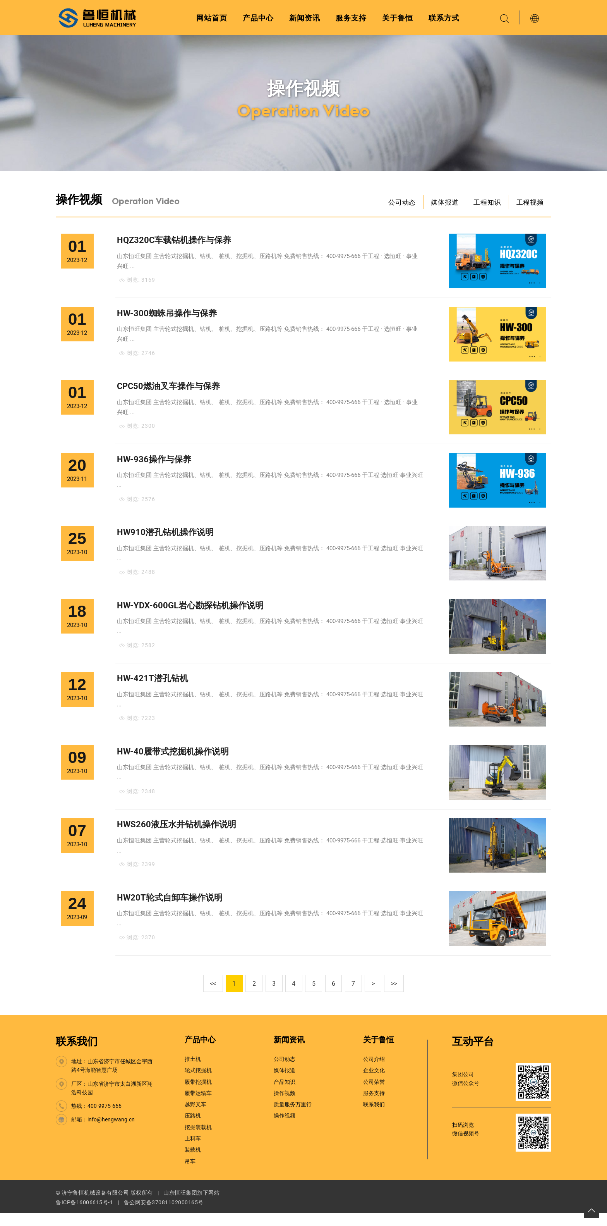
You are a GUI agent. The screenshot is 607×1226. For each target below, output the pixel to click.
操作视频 (284, 1106)
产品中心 (258, 18)
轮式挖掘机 (198, 1083)
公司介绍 (374, 1072)
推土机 (193, 1072)
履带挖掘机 (198, 1095)
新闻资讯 (304, 18)
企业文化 (374, 1083)
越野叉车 (195, 1117)
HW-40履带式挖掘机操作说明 (173, 761)
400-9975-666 (104, 1119)
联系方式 (444, 18)
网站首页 (211, 18)
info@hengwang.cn (111, 1133)
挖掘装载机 (198, 1140)
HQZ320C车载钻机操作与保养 (174, 242)
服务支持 (351, 18)
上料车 (193, 1152)
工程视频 (530, 203)
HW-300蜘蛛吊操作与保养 (167, 316)
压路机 (193, 1129)
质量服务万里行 (293, 1117)
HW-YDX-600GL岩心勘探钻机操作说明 (190, 613)
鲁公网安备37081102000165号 (164, 1215)
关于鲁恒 (397, 18)
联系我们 (77, 1055)
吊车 (190, 1174)
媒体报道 (442, 203)
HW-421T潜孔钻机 (153, 687)
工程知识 (486, 203)
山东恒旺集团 (180, 1206)
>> (401, 996)
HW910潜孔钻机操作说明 (165, 539)
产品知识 (284, 1095)
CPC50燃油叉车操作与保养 (168, 390)
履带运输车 (198, 1106)
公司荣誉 (374, 1095)
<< (207, 996)
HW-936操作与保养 (154, 465)
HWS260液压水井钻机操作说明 (177, 836)
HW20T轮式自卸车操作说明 (170, 910)
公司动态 (398, 203)
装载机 (193, 1163)
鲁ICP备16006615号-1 (84, 1215)
